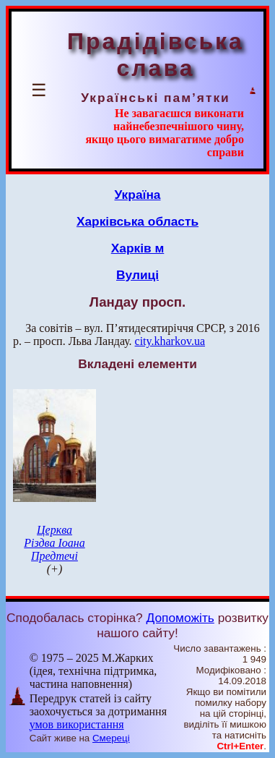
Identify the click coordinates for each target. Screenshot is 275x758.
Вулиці (137, 275)
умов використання (77, 724)
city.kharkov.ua (170, 341)
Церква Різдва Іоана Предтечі (54, 543)
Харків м (138, 248)
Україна (138, 194)
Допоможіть (180, 617)
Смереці (111, 738)
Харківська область (137, 221)
